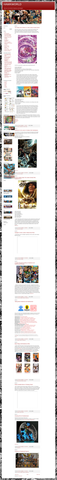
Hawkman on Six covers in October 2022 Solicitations (26, 130)
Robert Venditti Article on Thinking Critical (24, 384)
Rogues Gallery (6, 48)
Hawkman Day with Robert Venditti (29, 326)
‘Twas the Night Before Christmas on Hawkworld (27, 320)
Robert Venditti (22, 412)
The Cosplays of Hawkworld (6, 40)
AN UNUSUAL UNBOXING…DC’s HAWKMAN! (7, 60)
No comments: (26, 172)
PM (15, 335)
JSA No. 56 (19, 362)
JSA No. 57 (27, 362)
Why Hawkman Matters (23, 316)
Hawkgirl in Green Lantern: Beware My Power (25, 232)
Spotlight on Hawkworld (26, 327)
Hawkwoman (21, 126)
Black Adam (19, 348)
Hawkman (18, 126)
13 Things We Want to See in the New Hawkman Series (28, 322)
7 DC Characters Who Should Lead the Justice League (7, 55)
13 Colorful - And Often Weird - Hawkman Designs (27, 318)
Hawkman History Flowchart (6, 47)
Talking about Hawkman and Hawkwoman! (24, 301)
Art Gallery (5, 39)
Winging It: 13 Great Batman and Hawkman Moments (28, 321)
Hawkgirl (21, 472)
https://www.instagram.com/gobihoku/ (28, 419)
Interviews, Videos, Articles (8, 49)
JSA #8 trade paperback (28, 350)
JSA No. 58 (36, 362)
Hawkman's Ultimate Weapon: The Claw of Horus (27, 319)
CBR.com (16, 119)
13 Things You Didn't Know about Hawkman (27, 317)
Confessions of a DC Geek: (22, 323)
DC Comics (18, 472)
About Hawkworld (6, 33)
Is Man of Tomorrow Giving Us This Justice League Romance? (8, 64)
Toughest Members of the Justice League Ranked (7, 68)
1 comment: (25, 125)
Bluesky (5, 82)
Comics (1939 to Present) (7, 36)
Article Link (31, 293)
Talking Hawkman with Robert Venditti (29, 325)
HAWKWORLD (12, 4)
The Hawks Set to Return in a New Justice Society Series (27, 27)
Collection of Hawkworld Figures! (22, 451)
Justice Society (25, 126)
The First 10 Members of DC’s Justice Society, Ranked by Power (7, 57)
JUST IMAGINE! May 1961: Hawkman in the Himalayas (8, 62)
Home (27, 474)
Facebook (5, 81)
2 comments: (26, 296)
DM (17, 335)
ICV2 (15, 122)
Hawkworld (27, 324)
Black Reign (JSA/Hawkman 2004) (22, 343)
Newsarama (16, 120)
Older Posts (38, 474)
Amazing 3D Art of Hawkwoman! (22, 415)
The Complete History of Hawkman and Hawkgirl (7, 35)
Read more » (16, 170)
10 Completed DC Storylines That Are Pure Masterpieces (7, 74)
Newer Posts (16, 474)
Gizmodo (16, 121)
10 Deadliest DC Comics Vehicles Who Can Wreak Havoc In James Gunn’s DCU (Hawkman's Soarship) (7, 71)
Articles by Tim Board (7, 50)
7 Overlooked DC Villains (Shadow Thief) (7, 76)
